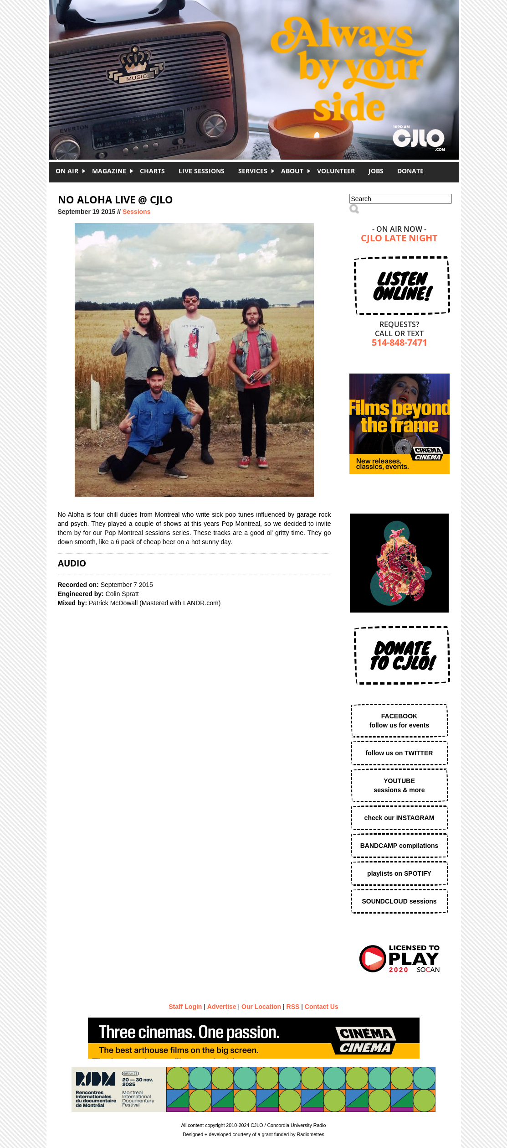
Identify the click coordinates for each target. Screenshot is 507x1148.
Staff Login (185, 1006)
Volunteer (336, 170)
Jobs (376, 170)
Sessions (136, 211)
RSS (293, 1006)
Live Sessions (202, 170)
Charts (152, 170)
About (292, 170)
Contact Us (321, 1006)
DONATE (410, 170)
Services (252, 170)
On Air (67, 170)
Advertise (221, 1006)
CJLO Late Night (399, 239)
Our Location (261, 1006)
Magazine (109, 170)
